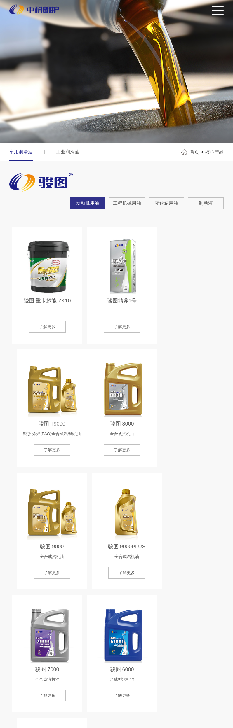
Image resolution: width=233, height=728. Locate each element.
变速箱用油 (166, 203)
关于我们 (29, 663)
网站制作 (192, 720)
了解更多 (116, 600)
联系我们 (196, 663)
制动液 (206, 203)
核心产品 (214, 152)
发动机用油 (87, 203)
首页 (194, 152)
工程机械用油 (127, 203)
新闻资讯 (141, 663)
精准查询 (87, 663)
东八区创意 (213, 720)
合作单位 (114, 663)
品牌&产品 (58, 663)
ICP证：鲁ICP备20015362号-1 (129, 720)
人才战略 (168, 663)
